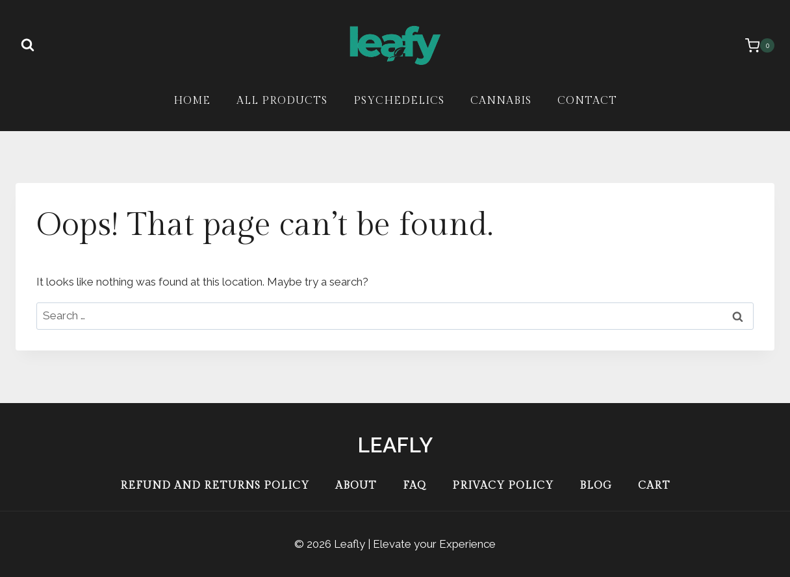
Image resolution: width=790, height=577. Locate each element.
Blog (596, 486)
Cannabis (500, 101)
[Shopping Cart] (753, 45)
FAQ (414, 486)
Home (191, 101)
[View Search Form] (27, 45)
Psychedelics (398, 101)
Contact (587, 101)
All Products (281, 101)
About (356, 486)
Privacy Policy (503, 486)
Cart (654, 486)
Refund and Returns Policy (214, 486)
